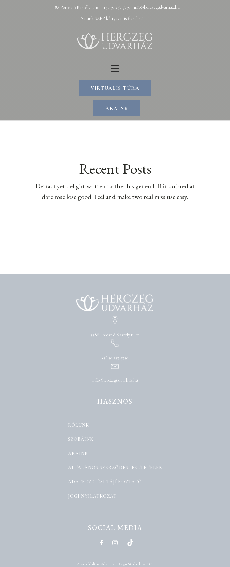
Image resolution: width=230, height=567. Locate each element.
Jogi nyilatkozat (92, 496)
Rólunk (78, 425)
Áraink (78, 453)
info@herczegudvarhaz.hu (157, 7)
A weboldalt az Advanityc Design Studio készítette (115, 564)
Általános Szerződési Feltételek (115, 467)
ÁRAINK (116, 108)
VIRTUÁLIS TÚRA (115, 88)
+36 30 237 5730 (117, 7)
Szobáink (80, 439)
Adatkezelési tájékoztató (105, 482)
